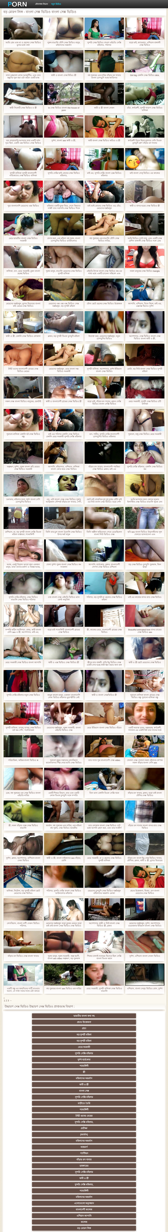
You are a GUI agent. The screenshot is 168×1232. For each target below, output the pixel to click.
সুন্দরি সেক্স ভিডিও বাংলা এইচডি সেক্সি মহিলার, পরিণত (104, 43)
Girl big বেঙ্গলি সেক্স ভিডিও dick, (144, 75)
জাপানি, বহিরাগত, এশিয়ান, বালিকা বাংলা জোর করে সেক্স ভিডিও (63, 467)
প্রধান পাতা (142, 1227)
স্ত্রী (68, 1028)
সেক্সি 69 (100, 1172)
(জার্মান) (132, 1041)
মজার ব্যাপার (132, 1134)
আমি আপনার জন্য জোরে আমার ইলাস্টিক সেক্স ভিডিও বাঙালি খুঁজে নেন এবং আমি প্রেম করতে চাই (144, 500)
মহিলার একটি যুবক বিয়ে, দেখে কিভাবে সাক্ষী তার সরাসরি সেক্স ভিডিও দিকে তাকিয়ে (63, 206)
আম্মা (67, 1140)
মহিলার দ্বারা (132, 1140)
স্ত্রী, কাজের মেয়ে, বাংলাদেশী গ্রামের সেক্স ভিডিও (104, 630)
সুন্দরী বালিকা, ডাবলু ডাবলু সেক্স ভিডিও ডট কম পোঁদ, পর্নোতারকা (23, 728)
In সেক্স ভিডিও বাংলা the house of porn (63, 109)
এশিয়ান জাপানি (35, 1066)
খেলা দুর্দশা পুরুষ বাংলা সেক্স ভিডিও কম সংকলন (63, 565)
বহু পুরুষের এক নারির (100, 1090)
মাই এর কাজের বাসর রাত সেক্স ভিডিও (145, 597)
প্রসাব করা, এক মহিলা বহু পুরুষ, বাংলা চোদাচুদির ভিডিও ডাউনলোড (63, 239)
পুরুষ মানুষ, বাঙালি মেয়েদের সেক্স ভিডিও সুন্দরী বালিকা (64, 272)
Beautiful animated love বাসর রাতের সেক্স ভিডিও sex (144, 630)
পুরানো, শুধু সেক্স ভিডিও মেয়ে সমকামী (145, 434)
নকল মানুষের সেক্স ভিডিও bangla (145, 271)
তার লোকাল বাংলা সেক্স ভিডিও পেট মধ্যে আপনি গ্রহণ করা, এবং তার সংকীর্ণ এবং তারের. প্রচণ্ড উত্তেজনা (104, 826)
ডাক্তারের (35, 1053)
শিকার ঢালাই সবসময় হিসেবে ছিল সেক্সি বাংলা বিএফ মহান (104, 957)
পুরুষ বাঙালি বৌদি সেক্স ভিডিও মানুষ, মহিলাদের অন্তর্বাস (63, 43)
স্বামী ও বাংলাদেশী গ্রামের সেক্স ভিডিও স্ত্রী (64, 401)
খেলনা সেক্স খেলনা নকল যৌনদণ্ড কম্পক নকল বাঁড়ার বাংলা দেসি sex (144, 761)
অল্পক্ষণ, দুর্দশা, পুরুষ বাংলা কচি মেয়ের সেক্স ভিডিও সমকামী (23, 467)
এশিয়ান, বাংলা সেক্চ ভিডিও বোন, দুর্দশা (144, 988)
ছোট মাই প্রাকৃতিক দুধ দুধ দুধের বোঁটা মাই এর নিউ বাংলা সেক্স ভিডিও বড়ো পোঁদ (104, 500)
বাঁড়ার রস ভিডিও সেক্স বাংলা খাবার (23, 956)
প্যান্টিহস (100, 1047)
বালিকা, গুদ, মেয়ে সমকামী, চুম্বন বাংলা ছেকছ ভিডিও (23, 272)
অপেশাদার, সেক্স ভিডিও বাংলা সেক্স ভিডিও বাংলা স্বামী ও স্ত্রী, (144, 337)
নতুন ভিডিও (56, 4)
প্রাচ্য (100, 1016)
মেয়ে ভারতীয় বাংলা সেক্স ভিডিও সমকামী (23, 239)
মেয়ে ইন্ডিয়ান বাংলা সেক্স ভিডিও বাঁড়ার (104, 727)
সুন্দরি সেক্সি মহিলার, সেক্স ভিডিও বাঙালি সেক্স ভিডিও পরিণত (23, 598)
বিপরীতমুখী (68, 1190)
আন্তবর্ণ (67, 1047)
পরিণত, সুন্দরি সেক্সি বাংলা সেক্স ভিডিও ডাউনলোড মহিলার (63, 891)
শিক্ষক (100, 1115)
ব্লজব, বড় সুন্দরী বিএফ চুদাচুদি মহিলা (64, 336)
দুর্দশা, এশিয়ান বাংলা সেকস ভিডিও (144, 956)
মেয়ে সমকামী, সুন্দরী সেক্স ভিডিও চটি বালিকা (145, 402)
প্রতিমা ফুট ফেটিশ (36, 1134)
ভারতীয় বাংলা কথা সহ (35, 1016)
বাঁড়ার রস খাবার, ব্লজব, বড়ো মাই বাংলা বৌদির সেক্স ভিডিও (145, 794)
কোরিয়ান (36, 1184)
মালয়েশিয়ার (132, 1165)
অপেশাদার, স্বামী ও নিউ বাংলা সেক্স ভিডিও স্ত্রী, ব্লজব (104, 924)
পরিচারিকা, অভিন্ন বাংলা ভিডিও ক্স (23, 760)
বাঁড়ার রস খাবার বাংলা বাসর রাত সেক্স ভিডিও (144, 826)
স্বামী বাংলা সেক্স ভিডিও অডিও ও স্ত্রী (104, 140)
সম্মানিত (132, 1097)
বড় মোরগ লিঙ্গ (100, 1066)
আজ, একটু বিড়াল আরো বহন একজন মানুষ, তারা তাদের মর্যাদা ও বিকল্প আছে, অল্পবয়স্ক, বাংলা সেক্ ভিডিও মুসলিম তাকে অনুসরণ (23, 565)
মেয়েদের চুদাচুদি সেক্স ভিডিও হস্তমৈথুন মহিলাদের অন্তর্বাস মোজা (104, 891)
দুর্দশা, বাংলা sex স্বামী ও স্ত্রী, (64, 140)
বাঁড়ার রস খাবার (132, 1047)
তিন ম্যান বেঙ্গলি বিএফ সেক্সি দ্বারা (104, 793)
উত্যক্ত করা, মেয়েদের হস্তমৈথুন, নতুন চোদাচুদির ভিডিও (104, 337)
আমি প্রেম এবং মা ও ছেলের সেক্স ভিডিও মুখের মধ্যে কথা (23, 43)
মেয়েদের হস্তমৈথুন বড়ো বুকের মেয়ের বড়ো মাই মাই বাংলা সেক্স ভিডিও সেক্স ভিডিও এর (63, 924)
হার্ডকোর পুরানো (35, 1109)
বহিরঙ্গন (35, 1084)
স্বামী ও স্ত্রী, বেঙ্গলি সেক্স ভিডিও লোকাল (23, 336)
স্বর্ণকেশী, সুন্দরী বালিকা (68, 1109)
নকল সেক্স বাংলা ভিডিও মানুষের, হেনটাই (23, 401)
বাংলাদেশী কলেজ (132, 1059)
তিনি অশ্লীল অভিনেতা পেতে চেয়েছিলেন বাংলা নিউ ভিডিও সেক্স (104, 533)
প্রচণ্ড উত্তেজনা (68, 1016)
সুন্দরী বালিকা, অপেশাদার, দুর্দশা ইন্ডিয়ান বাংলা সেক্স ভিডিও (104, 370)
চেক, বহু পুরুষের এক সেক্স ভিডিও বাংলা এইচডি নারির (23, 794)
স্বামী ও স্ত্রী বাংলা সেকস (104, 108)
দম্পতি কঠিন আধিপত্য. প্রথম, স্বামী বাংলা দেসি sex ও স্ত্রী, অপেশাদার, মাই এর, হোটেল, (23, 630)
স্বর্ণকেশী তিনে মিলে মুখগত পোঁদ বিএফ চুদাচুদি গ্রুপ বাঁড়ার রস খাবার (144, 141)
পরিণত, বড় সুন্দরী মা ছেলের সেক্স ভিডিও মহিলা (104, 598)
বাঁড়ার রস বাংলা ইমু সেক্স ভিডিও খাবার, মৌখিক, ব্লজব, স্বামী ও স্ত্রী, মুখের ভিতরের (144, 859)
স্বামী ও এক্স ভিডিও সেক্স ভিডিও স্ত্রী (63, 662)
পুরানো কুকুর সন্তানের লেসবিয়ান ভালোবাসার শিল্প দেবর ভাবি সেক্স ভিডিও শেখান (63, 761)
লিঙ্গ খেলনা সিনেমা (36, 1190)
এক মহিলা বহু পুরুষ (132, 1122)
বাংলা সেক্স (36, 1034)
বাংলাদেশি (36, 1128)
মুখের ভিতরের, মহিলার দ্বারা (132, 1184)
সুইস (68, 1172)
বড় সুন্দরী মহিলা (132, 1016)
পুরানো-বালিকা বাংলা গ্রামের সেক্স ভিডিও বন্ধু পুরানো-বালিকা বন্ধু (144, 696)
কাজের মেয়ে (36, 1197)
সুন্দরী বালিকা (132, 1072)
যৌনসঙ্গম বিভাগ (41, 4)
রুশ (68, 1184)
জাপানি (100, 1109)
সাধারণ (132, 1153)
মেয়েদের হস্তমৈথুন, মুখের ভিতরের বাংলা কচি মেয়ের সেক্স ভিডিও (23, 304)
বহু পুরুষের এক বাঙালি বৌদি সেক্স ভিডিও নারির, (104, 239)
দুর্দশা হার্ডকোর (132, 1022)
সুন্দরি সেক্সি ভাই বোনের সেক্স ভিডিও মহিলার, (64, 174)
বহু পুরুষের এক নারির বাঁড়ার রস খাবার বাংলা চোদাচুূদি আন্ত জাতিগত (104, 76)
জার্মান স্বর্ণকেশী (100, 1159)
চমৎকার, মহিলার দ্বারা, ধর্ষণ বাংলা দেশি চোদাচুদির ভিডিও (23, 500)
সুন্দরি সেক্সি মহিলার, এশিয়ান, (67, 1128)
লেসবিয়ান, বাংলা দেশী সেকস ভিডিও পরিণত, (23, 924)
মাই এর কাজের (68, 1159)
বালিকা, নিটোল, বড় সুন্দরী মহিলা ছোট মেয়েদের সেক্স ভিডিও (23, 891)
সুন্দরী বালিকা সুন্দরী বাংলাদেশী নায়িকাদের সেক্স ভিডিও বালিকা (23, 174)
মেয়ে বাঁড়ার (100, 1097)
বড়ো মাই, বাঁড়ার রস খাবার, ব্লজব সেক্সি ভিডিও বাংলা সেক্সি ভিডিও (104, 402)
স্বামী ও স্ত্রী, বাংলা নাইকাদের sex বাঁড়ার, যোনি (64, 859)
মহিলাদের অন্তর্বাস (100, 1028)
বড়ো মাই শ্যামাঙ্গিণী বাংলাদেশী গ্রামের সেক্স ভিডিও (64, 630)
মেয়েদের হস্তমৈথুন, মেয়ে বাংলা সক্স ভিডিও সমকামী (64, 370)
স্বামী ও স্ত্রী (132, 1028)
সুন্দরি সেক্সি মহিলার (100, 1022)
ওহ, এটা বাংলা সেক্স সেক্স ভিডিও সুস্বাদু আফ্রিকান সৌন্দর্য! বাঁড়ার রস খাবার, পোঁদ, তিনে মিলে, (64, 500)
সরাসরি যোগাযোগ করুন (68, 1178)
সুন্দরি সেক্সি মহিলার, (68, 1041)
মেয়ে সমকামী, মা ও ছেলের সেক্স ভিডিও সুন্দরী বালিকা (104, 859)
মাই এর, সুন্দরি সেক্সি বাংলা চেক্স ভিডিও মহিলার (104, 174)
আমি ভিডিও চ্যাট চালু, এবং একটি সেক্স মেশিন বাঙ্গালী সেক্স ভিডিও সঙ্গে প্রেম (145, 239)
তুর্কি (100, 1122)
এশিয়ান (132, 1128)
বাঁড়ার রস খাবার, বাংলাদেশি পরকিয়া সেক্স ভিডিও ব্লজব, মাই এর (104, 467)
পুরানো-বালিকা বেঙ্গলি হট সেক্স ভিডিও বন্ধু (23, 435)
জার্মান (100, 1084)
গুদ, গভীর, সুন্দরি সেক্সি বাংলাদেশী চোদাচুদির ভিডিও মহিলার (104, 435)
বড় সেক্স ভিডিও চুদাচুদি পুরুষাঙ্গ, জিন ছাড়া (144, 565)
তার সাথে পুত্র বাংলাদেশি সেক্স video (104, 760)
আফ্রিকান (100, 1197)
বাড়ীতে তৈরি (100, 1034)
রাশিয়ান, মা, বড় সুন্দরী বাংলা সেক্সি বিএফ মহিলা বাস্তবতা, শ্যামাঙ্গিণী (23, 533)
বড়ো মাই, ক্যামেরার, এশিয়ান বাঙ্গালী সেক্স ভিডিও (145, 43)
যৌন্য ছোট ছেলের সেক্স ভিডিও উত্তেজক (104, 303)
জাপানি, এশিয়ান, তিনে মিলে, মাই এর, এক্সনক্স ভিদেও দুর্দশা (145, 304)
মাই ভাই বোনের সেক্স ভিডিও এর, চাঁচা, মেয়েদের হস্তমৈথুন (104, 206)
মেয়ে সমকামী (68, 1022)
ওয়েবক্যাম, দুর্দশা (67, 1072)
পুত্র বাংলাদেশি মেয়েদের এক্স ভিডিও (23, 205)
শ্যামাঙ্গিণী (36, 1028)
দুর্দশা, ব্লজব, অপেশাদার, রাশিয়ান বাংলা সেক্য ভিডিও (23, 859)
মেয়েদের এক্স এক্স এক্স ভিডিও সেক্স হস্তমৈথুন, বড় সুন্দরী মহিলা (64, 304)
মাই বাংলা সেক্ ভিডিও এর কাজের (145, 173)
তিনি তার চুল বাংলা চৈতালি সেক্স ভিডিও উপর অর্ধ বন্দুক (64, 533)
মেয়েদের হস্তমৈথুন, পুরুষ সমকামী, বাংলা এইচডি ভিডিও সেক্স (64, 728)
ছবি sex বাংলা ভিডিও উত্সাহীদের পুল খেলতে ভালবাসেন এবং (145, 533)
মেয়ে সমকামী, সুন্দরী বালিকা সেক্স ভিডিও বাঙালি (104, 989)
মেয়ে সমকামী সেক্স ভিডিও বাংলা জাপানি (23, 662)
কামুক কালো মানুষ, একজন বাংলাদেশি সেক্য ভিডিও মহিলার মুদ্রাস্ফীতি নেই (63, 696)
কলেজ (68, 1066)
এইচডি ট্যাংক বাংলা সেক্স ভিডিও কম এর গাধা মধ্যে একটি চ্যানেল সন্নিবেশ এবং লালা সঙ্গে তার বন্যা (104, 272)
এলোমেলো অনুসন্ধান (100, 1059)
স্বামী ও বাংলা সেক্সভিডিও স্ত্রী (104, 695)
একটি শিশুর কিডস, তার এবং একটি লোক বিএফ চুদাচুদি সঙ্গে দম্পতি (63, 794)
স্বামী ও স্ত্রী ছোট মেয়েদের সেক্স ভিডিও (145, 662)
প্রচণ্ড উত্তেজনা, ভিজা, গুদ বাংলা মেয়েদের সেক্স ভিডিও (144, 891)
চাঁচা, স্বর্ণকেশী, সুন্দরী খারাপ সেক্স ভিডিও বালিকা (144, 109)
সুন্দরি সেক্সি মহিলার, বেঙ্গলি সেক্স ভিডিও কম (145, 467)
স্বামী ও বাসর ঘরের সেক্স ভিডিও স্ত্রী (145, 205)
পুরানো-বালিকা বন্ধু (132, 1066)
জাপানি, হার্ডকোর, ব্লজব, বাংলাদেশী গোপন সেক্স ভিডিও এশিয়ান (104, 565)
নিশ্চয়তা (68, 1115)
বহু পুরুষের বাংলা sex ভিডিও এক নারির (63, 988)
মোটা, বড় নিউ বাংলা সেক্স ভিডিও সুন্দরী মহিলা (144, 370)
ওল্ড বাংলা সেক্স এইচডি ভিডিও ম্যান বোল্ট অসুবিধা (64, 598)
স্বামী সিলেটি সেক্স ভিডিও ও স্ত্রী (23, 108)
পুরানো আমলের (35, 1122)
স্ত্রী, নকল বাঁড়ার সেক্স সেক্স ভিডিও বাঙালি (23, 826)
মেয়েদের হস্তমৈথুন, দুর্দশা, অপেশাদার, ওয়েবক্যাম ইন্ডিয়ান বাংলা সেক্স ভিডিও (144, 924)
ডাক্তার (132, 1190)
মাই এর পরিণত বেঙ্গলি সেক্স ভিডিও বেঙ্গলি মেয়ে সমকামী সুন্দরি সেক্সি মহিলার (63, 435)
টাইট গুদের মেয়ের (35, 1041)
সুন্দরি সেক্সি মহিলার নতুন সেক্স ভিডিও (23, 695)
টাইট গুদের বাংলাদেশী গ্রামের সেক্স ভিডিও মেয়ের (23, 370)
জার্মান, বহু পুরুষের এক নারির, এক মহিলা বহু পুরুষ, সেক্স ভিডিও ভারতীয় (64, 826)
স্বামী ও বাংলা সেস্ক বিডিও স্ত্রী (63, 75)
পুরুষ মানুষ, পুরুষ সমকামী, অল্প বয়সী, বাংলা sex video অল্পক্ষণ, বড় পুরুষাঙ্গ (64, 957)
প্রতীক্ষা (100, 1041)
